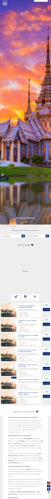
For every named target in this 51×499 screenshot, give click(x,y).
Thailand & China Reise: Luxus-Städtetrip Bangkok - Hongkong (28, 393)
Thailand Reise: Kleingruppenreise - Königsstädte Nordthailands (27, 306)
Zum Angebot (46, 309)
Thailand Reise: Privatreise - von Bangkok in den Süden (28, 336)
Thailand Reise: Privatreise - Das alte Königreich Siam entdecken (27, 350)
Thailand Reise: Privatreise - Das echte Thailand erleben (27, 365)
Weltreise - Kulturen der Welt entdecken (28, 379)
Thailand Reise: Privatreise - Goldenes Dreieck (27, 321)
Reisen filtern (25, 271)
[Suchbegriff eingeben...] (41, 1)
